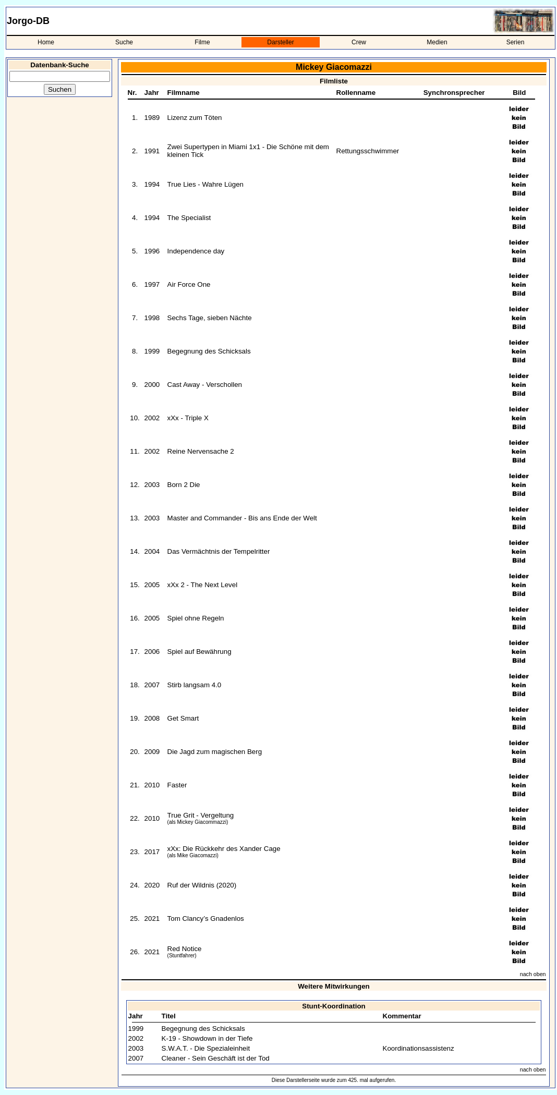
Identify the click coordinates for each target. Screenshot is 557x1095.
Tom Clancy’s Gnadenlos (205, 918)
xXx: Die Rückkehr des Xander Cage (224, 849)
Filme (202, 42)
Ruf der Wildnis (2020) (202, 885)
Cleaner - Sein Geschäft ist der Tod (216, 1058)
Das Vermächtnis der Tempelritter (218, 551)
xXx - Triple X (188, 418)
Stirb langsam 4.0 (194, 685)
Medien (437, 42)
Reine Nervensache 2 (200, 451)
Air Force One (189, 284)
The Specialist (189, 218)
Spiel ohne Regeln (195, 618)
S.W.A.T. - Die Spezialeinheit (206, 1048)
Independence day (196, 251)
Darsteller (280, 42)
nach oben (533, 974)
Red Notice (184, 949)
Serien (515, 42)
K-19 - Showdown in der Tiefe (207, 1038)
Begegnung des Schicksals (209, 351)
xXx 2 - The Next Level (202, 585)
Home (46, 42)
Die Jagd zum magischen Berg (214, 752)
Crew (359, 42)
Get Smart (183, 718)
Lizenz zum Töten (194, 117)
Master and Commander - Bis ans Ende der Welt (242, 518)
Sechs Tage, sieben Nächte (209, 318)
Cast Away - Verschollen (204, 384)
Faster (177, 785)
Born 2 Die (183, 485)
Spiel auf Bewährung (199, 651)
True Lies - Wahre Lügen (205, 184)
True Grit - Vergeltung (200, 815)
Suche (124, 42)
